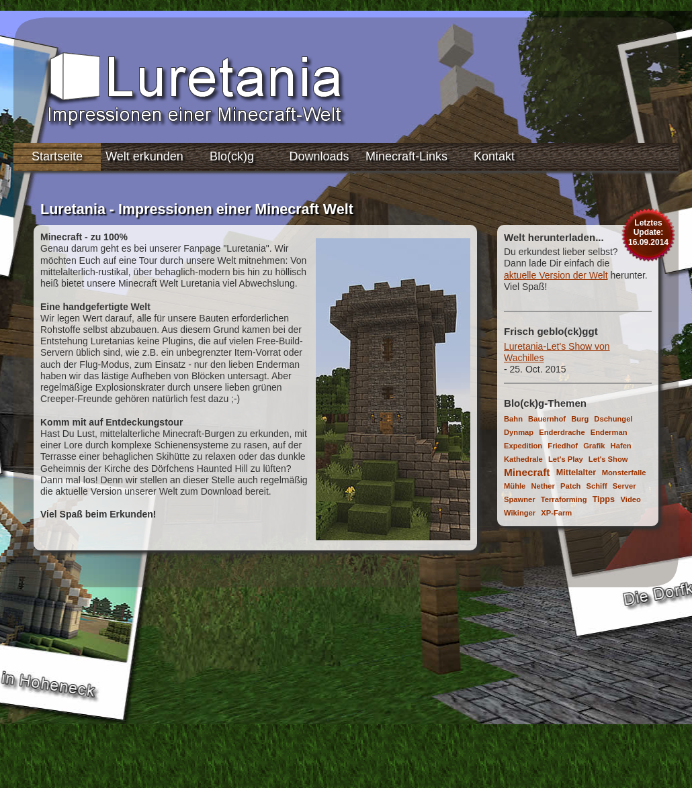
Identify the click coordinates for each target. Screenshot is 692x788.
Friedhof (563, 446)
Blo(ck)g (232, 156)
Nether (542, 486)
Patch (570, 486)
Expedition (523, 446)
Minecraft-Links (406, 156)
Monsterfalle (624, 473)
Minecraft (527, 472)
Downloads (319, 156)
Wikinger (519, 513)
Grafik (594, 446)
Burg (580, 419)
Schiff (597, 486)
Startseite (57, 156)
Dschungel (613, 419)
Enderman (609, 432)
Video (631, 499)
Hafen (621, 446)
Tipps (604, 499)
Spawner (519, 499)
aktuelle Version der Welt (556, 275)
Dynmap (518, 432)
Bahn (513, 419)
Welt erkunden (144, 156)
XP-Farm (556, 513)
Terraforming (564, 499)
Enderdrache (562, 432)
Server (624, 486)
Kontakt (494, 156)
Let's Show (608, 459)
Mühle (514, 486)
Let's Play (565, 459)
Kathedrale (523, 459)
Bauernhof (547, 419)
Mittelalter (576, 472)
